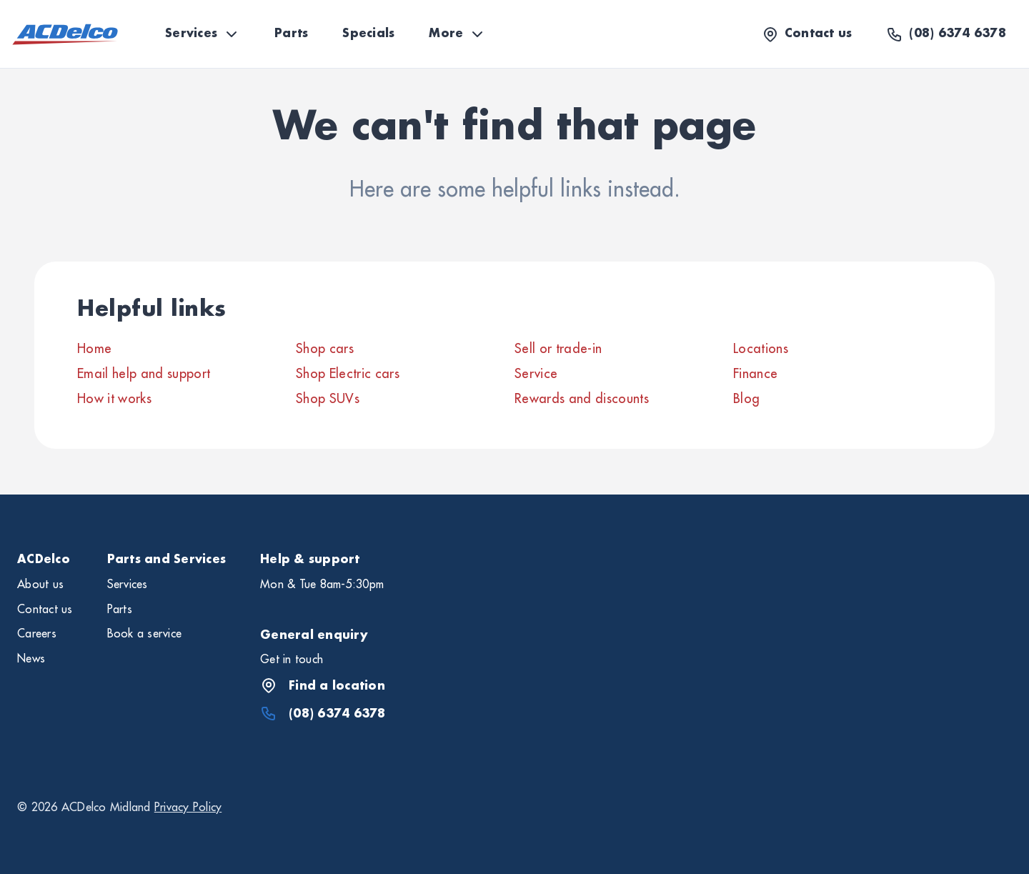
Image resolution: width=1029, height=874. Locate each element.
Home (94, 348)
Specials (368, 33)
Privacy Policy (188, 807)
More (457, 34)
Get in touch (291, 659)
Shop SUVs (327, 398)
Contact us (45, 609)
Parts (291, 33)
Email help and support (143, 373)
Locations (760, 348)
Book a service (144, 634)
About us (40, 584)
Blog (746, 398)
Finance (755, 373)
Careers (36, 634)
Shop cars (325, 348)
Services (202, 34)
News (31, 659)
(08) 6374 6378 (323, 713)
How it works (114, 398)
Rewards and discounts (581, 398)
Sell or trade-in (558, 348)
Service (535, 373)
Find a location (322, 685)
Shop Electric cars (347, 373)
